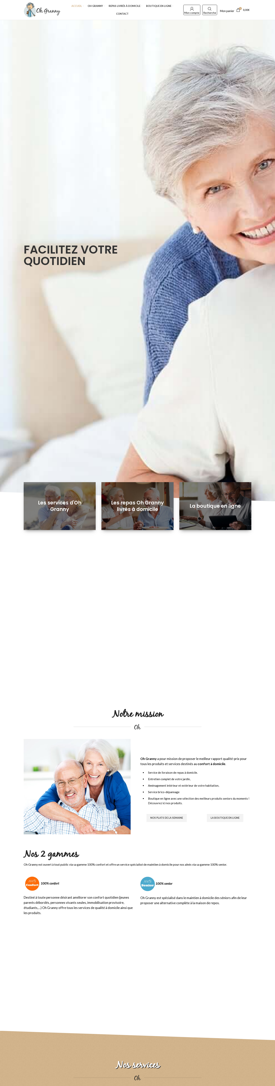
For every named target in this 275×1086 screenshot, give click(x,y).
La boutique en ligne (225, 817)
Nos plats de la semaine (166, 817)
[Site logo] (42, 9)
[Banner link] (60, 506)
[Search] (209, 9)
